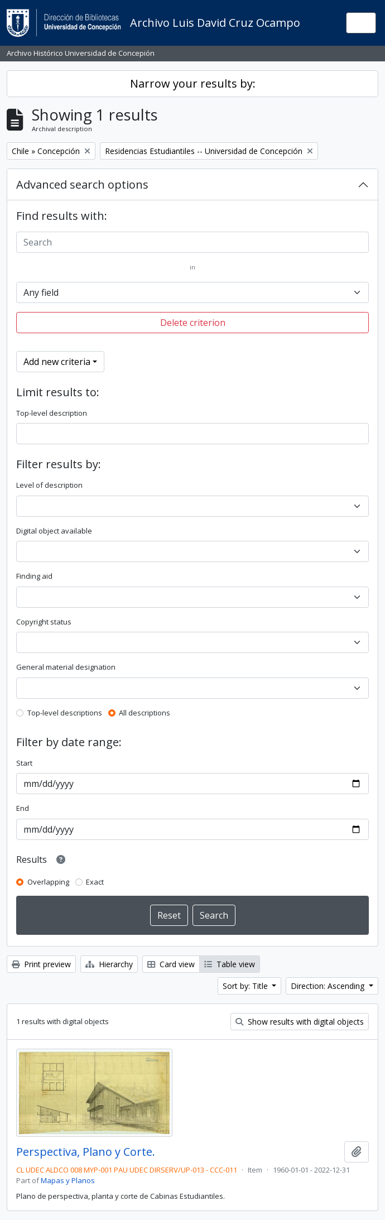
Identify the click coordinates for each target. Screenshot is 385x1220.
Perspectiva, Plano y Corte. (85, 1152)
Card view (171, 964)
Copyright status (43, 622)
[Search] (192, 242)
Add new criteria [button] (56, 362)
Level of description (49, 485)
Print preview (41, 964)
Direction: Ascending (329, 986)
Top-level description (51, 413)
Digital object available (54, 531)
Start (24, 763)
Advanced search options (82, 184)
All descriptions (144, 713)
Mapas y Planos (68, 1180)
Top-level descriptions (64, 713)
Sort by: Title (246, 986)
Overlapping (48, 882)
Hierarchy (109, 964)
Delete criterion (192, 322)
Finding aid (34, 576)
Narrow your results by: (193, 83)
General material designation (66, 667)
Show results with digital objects (299, 1021)
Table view (229, 964)
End (22, 808)
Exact (95, 882)
